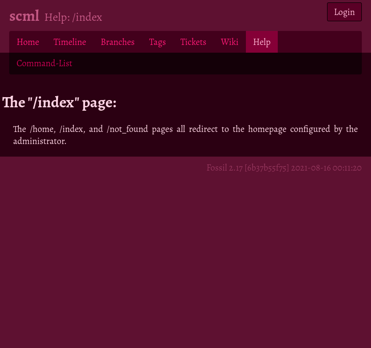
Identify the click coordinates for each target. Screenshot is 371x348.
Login (344, 12)
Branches (117, 42)
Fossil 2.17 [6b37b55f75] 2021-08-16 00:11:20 (284, 167)
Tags (157, 42)
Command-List (44, 63)
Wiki (229, 42)
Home (27, 42)
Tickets (194, 42)
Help (262, 42)
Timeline (70, 42)
